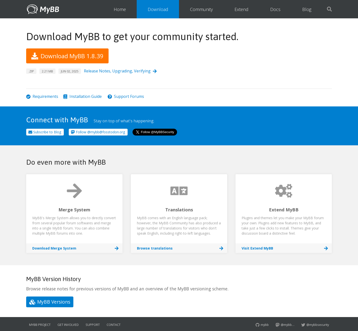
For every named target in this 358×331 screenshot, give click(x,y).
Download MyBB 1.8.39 (67, 56)
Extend (241, 9)
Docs (275, 9)
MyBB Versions (49, 301)
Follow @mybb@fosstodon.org (98, 132)
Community (201, 9)
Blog (306, 9)
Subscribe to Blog (44, 132)
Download (158, 9)
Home (120, 9)
